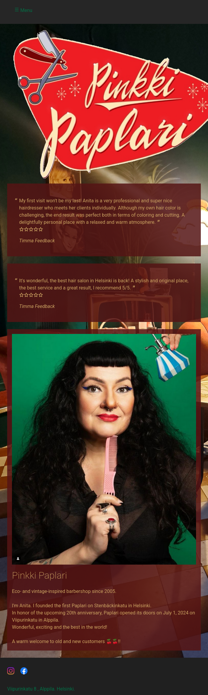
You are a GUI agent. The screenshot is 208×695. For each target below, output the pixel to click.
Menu (23, 10)
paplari (23, 670)
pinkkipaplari (10, 670)
